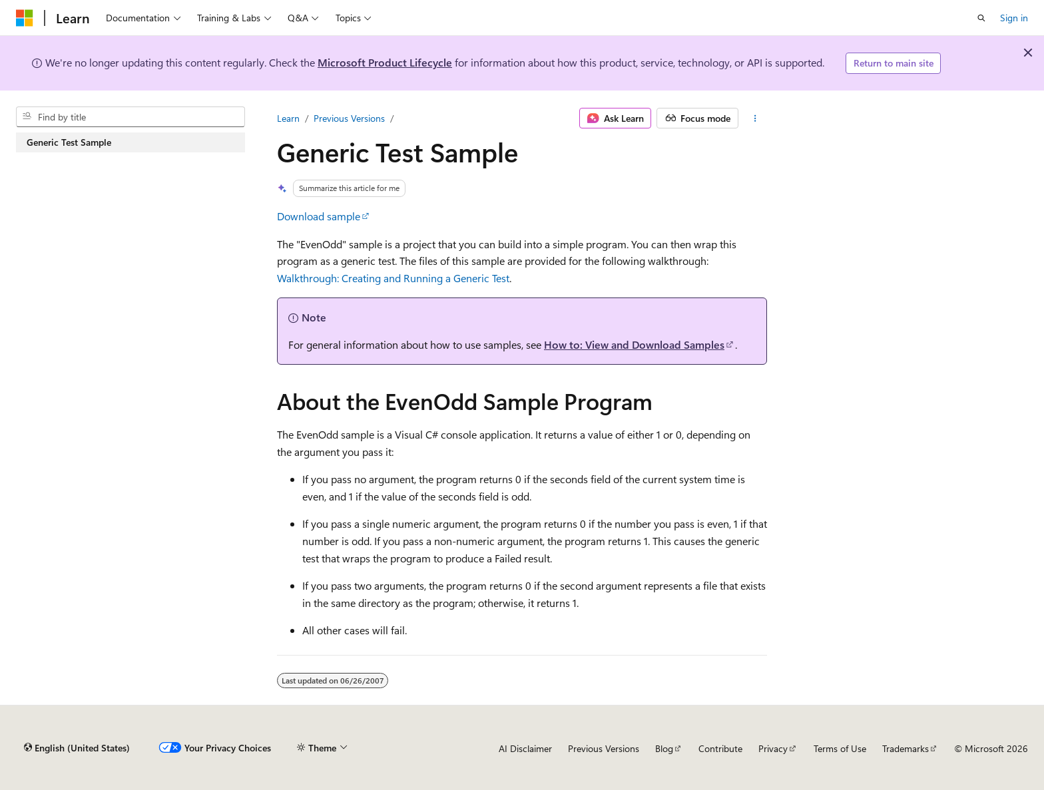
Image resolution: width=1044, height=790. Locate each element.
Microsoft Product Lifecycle (385, 62)
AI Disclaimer (525, 748)
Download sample (318, 216)
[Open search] (981, 18)
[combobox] (130, 117)
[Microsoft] (24, 18)
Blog (664, 748)
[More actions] (755, 118)
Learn (288, 118)
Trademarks (905, 748)
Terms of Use (840, 748)
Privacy (773, 748)
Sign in (1014, 17)
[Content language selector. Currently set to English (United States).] (77, 748)
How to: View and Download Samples (634, 344)
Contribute (720, 748)
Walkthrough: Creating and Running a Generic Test (393, 278)
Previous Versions (349, 118)
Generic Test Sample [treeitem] (69, 142)
